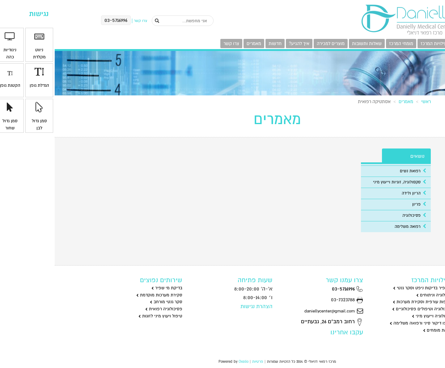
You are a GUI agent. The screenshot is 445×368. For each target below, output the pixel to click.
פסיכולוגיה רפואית (109, 309)
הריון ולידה (359, 193)
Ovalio (189, 361)
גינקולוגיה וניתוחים (380, 295)
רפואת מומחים (383, 330)
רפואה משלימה (355, 226)
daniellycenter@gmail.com (279, 311)
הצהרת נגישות (202, 306)
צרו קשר (176, 43)
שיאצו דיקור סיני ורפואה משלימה (367, 323)
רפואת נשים (358, 171)
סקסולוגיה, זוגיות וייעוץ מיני (344, 182)
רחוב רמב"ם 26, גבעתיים (277, 321)
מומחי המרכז (346, 43)
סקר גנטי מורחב (111, 301)
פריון (364, 204)
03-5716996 (292, 289)
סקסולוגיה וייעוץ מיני (378, 316)
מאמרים (199, 43)
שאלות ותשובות (312, 43)
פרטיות (203, 361)
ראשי (371, 101)
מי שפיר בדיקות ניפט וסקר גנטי (368, 288)
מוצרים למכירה (276, 43)
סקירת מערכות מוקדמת (105, 295)
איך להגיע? (244, 43)
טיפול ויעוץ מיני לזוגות (106, 316)
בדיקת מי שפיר (112, 288)
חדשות (220, 43)
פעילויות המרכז (380, 43)
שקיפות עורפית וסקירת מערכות (368, 301)
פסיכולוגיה (359, 215)
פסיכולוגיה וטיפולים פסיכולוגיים (368, 309)
